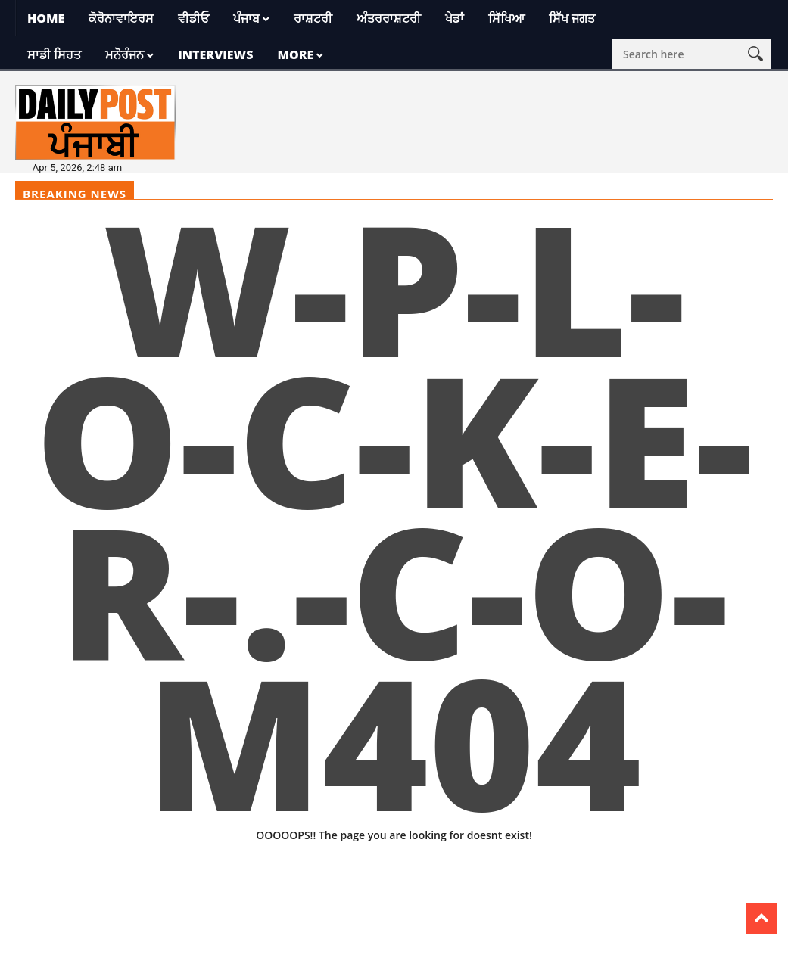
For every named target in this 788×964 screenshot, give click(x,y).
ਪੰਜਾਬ (246, 18)
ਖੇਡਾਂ (454, 18)
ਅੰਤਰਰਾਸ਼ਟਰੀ (389, 18)
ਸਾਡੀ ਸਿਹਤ (54, 54)
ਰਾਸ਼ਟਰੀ (313, 18)
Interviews (215, 54)
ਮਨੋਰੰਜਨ (124, 54)
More (295, 54)
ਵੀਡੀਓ (193, 18)
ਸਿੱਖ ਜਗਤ (572, 18)
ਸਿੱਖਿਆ (506, 18)
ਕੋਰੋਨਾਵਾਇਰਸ (121, 18)
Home (45, 18)
